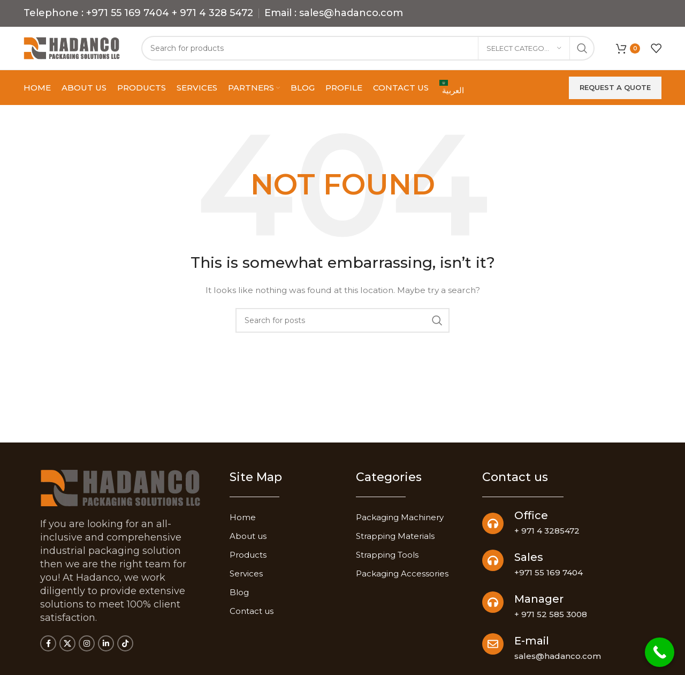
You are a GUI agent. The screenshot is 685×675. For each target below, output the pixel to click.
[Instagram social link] (87, 643)
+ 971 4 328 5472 (212, 13)
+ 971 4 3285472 (547, 531)
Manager (539, 598)
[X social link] (67, 643)
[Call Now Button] (659, 652)
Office (531, 515)
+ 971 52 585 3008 (550, 614)
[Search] (368, 48)
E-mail (531, 640)
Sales (528, 557)
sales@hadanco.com (349, 13)
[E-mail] (493, 644)
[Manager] (493, 602)
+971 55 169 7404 (129, 13)
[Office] (493, 523)
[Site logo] (72, 48)
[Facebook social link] (48, 643)
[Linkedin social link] (106, 643)
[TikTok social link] (125, 643)
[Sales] (493, 560)
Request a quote (615, 87)
